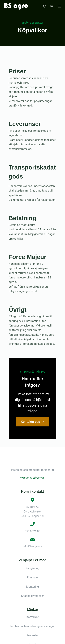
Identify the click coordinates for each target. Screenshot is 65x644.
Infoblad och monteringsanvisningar (32, 591)
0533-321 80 (32, 496)
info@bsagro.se (32, 511)
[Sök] (44, 6)
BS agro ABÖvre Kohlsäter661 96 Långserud (32, 476)
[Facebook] (29, 640)
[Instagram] (36, 640)
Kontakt (32, 609)
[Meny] (59, 6)
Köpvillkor (33, 582)
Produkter (33, 600)
